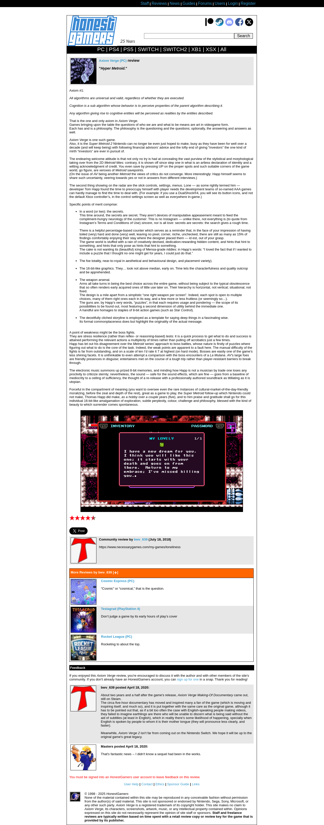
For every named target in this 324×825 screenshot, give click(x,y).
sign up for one (188, 679)
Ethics (159, 784)
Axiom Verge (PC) (113, 61)
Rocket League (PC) (116, 636)
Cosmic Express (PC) (117, 581)
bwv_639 (141, 539)
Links (195, 784)
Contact (147, 784)
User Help (131, 784)
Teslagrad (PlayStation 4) (120, 609)
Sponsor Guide (178, 784)
